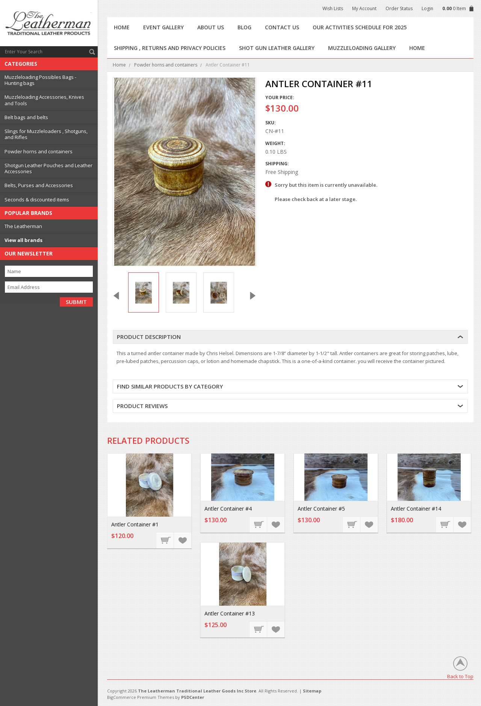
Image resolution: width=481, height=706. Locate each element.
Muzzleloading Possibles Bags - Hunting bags (40, 80)
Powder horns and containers (39, 151)
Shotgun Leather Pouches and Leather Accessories (48, 168)
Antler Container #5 (321, 508)
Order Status (399, 8)
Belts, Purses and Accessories (39, 185)
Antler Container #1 (135, 524)
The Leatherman (23, 226)
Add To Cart (165, 539)
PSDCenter (192, 697)
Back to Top (460, 676)
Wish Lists (332, 8)
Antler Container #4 (228, 508)
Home (119, 65)
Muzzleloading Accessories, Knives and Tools (44, 100)
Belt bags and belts (26, 117)
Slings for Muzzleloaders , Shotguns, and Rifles (46, 134)
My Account (364, 8)
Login (427, 8)
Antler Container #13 (229, 613)
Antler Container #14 (416, 508)
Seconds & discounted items (37, 199)
